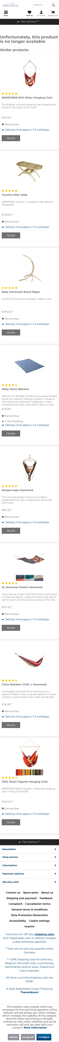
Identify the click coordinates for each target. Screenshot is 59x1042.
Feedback (46, 898)
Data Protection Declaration (29, 915)
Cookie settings (39, 920)
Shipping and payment (21, 898)
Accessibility (17, 920)
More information (35, 1027)
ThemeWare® (29, 992)
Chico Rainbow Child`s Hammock (24, 684)
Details (11, 138)
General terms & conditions (29, 909)
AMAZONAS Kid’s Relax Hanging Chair (27, 97)
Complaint (15, 903)
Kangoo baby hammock (17, 490)
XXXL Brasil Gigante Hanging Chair (25, 781)
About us (47, 892)
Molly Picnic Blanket (15, 389)
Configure (43, 1037)
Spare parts (30, 892)
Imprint (29, 926)
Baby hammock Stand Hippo (21, 291)
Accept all (27, 1037)
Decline (13, 1037)
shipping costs (44, 934)
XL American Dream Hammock (22, 587)
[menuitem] (6, 13)
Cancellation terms (38, 903)
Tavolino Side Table (14, 194)
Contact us (13, 892)
